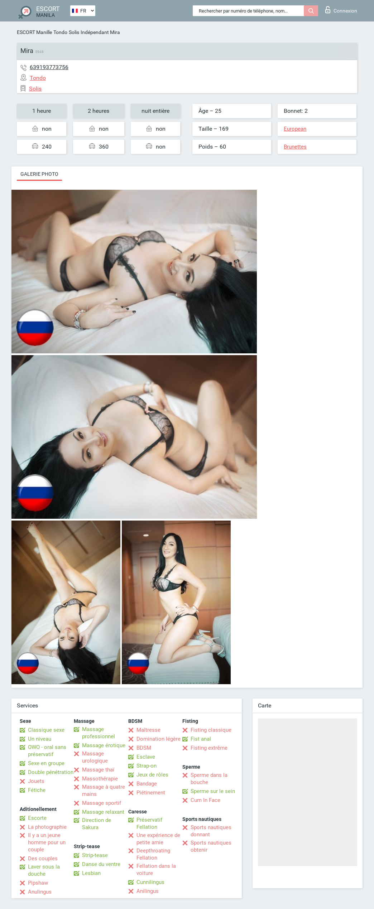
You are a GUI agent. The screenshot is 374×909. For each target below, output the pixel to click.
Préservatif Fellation (149, 823)
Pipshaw (38, 883)
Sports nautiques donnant (211, 831)
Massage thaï (98, 770)
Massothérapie (100, 778)
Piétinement (150, 792)
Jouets (36, 781)
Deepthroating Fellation (153, 854)
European (295, 129)
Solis (74, 32)
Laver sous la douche (44, 870)
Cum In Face (205, 800)
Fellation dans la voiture (156, 869)
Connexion (341, 10)
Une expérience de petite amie (158, 839)
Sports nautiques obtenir (211, 846)
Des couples (43, 858)
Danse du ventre (101, 864)
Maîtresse (148, 730)
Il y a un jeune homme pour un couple (47, 842)
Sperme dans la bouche (209, 778)
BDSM (143, 748)
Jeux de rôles (152, 775)
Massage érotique (103, 745)
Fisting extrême (209, 748)
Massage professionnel (98, 733)
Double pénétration (50, 772)
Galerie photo (39, 174)
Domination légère (158, 739)
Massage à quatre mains (103, 790)
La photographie (47, 827)
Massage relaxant (103, 812)
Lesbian (91, 873)
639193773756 (49, 67)
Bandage (146, 783)
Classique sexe (46, 730)
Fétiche (36, 790)
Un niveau (39, 739)
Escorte (37, 818)
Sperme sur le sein (213, 791)
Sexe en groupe (46, 763)
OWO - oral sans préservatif (47, 751)
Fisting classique (211, 730)
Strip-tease (95, 855)
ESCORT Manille (34, 32)
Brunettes (295, 147)
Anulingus (40, 892)
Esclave (145, 757)
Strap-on (146, 766)
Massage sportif (101, 803)
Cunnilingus (150, 882)
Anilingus (147, 891)
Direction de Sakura (96, 824)
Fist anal (201, 739)
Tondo (60, 32)
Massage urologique (95, 757)
